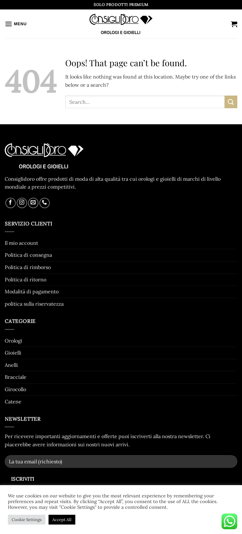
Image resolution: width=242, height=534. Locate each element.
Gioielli (13, 352)
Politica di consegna (28, 255)
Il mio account (21, 243)
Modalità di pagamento (32, 291)
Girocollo (15, 389)
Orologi (13, 340)
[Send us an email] (33, 203)
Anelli (11, 365)
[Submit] (231, 102)
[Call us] (44, 203)
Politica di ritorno (25, 279)
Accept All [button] (62, 519)
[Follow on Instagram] (22, 203)
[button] (16, 24)
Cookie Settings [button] (27, 519)
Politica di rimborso (28, 267)
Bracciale (15, 377)
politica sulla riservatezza (34, 304)
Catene (13, 401)
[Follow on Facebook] (10, 203)
